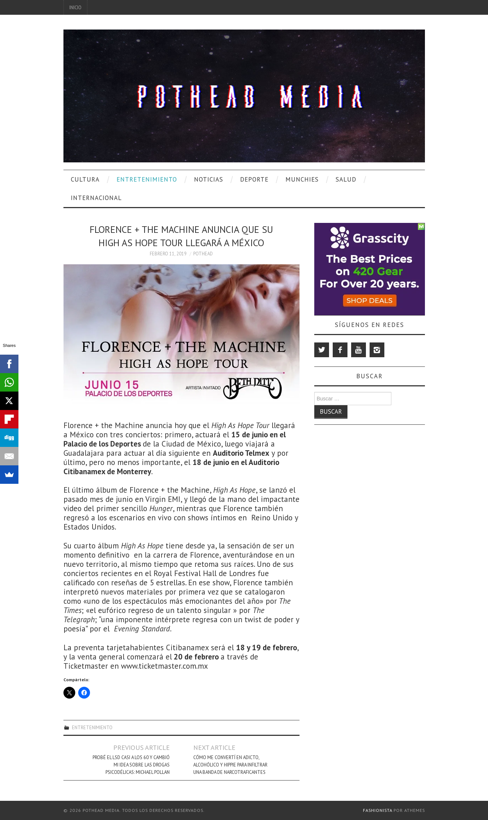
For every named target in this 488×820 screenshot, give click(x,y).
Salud (346, 179)
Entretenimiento (147, 179)
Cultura (85, 179)
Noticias (208, 179)
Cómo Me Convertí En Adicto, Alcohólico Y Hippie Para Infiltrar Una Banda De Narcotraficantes (230, 764)
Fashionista (377, 810)
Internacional (96, 198)
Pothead (203, 253)
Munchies (302, 179)
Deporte (254, 179)
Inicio (75, 7)
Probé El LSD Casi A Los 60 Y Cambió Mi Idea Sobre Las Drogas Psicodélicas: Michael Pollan (131, 764)
